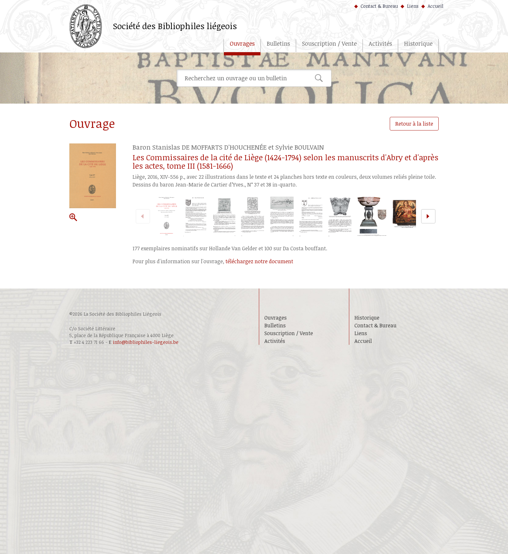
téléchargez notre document (259, 261)
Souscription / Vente (329, 43)
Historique (418, 43)
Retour (414, 123)
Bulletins (278, 43)
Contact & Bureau (379, 6)
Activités (380, 43)
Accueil (436, 6)
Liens (413, 6)
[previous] (143, 216)
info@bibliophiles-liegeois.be (146, 342)
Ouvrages (242, 43)
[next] (428, 216)
